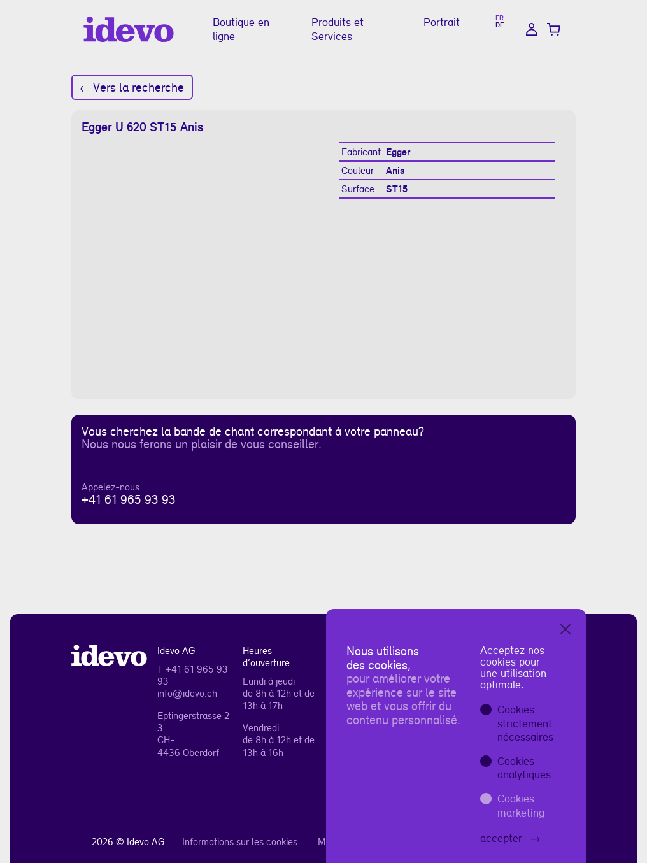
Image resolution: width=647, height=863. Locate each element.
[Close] (565, 629)
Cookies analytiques (524, 767)
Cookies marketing (520, 805)
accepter (510, 838)
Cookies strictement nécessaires (525, 723)
